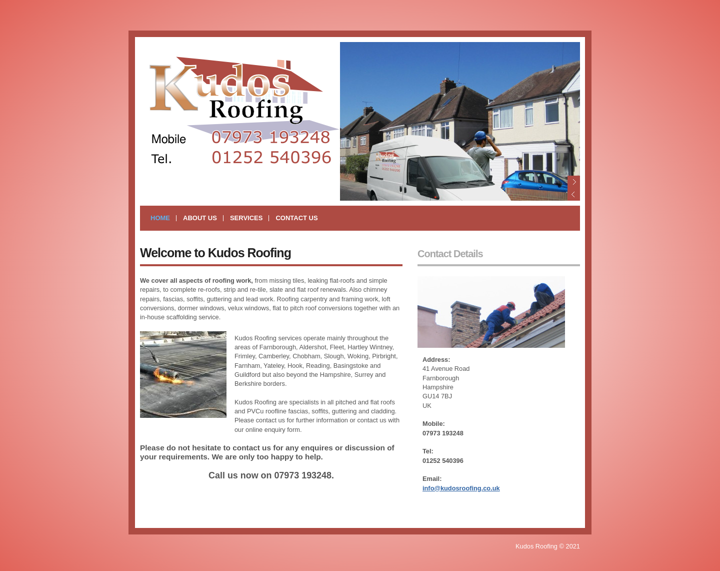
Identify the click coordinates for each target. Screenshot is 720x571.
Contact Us (297, 218)
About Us (200, 218)
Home (160, 218)
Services (246, 218)
